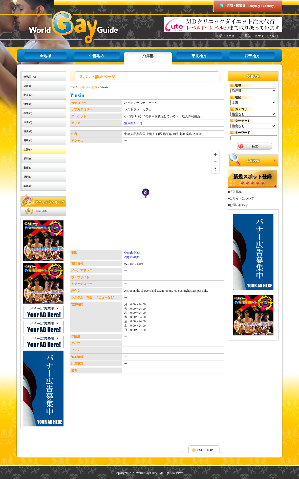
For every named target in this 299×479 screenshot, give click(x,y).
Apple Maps (131, 257)
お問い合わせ (225, 36)
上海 (94, 87)
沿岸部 (148, 56)
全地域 (45, 56)
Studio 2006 (41, 211)
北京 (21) (28, 95)
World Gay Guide (66, 27)
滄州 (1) (28, 104)
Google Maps (132, 252)
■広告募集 (235, 192)
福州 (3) (28, 113)
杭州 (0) (28, 131)
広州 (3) (28, 122)
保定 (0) (28, 85)
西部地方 (252, 56)
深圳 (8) (28, 158)
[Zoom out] (215, 162)
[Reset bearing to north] (215, 169)
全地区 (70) (30, 76)
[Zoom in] (215, 154)
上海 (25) (28, 149)
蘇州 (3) (28, 167)
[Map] (146, 198)
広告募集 (245, 36)
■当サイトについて (241, 198)
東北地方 (199, 56)
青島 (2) (28, 140)
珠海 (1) (28, 186)
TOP (72, 87)
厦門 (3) (28, 176)
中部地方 (96, 56)
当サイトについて (267, 36)
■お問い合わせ (238, 205)
